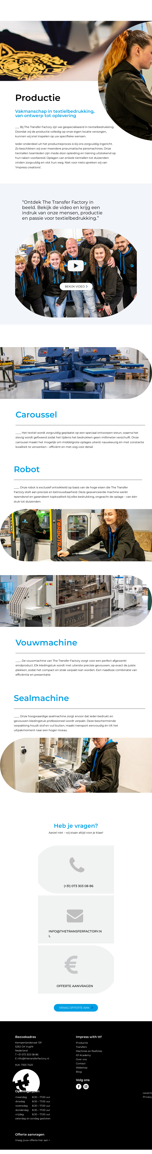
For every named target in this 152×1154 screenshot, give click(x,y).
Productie (82, 1042)
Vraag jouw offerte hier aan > (32, 1140)
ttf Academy (83, 1055)
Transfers (81, 1046)
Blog (79, 1071)
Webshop (81, 1067)
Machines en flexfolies (89, 1051)
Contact (81, 1063)
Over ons (81, 1059)
